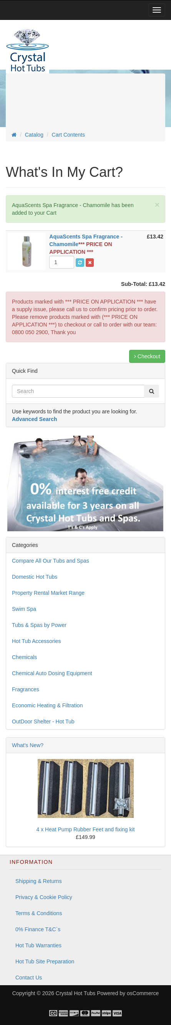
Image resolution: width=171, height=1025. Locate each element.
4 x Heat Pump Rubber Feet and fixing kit (85, 829)
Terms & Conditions (38, 913)
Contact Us (28, 977)
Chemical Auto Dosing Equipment (52, 673)
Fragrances (25, 689)
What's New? (27, 745)
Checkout (147, 356)
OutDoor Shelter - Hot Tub (43, 721)
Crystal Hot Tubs (75, 993)
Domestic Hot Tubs (34, 577)
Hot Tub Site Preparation (44, 961)
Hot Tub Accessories (36, 641)
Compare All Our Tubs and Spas (50, 561)
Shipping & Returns (38, 881)
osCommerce (143, 993)
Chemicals (24, 657)
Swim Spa (24, 609)
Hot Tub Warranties (38, 945)
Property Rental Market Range (48, 593)
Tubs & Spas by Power (39, 625)
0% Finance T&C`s (37, 929)
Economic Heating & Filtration (47, 705)
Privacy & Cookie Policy (43, 897)
